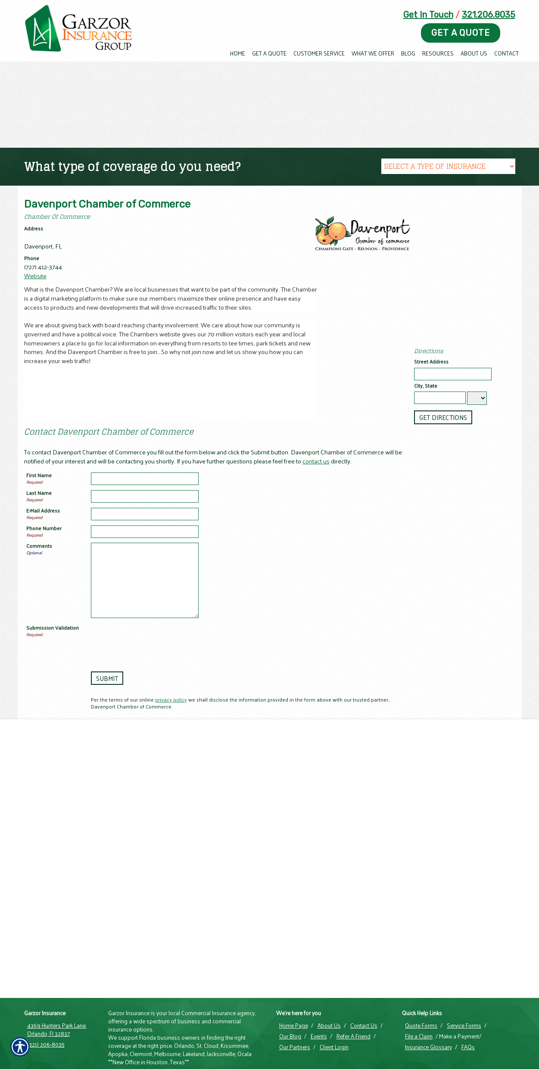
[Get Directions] (442, 417)
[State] (477, 398)
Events (319, 991)
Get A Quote (460, 33)
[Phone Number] (145, 531)
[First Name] (145, 478)
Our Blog (290, 991)
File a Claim (419, 991)
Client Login (334, 1002)
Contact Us (363, 980)
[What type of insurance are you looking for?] (448, 166)
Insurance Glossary (428, 1002)
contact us (316, 460)
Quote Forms (421, 980)
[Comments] (145, 580)
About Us (329, 980)
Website (35, 275)
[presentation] (156, 641)
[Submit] (106, 678)
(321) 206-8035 (46, 999)
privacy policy (171, 699)
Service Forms (464, 980)
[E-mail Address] (145, 514)
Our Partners (294, 1002)
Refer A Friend (353, 991)
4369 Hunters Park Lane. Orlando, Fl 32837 (57, 984)
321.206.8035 (488, 14)
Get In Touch (428, 14)
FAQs (468, 1002)
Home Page (293, 980)
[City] (440, 398)
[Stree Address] (453, 374)
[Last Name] (145, 496)
